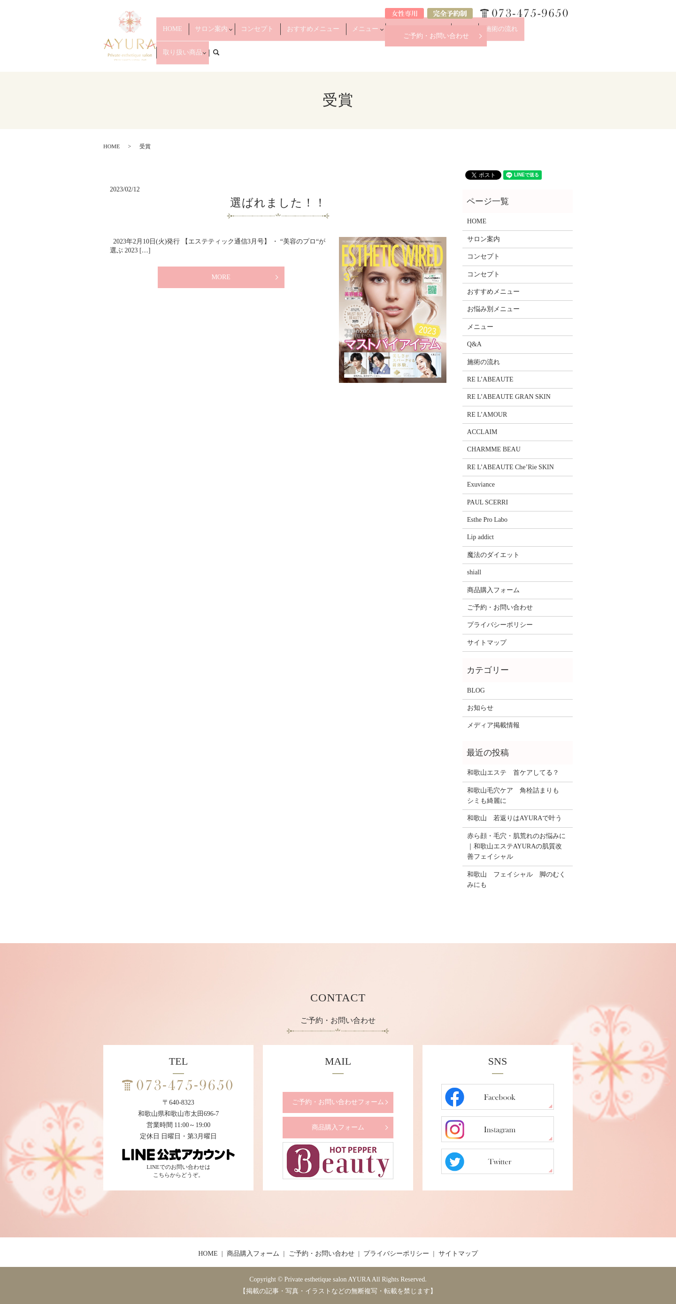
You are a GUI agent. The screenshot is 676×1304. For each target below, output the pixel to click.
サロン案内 (247, 57)
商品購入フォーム (493, 590)
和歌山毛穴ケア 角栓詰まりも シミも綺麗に (516, 795)
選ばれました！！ (278, 203)
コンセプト (289, 57)
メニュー (375, 57)
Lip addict (480, 537)
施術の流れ (493, 57)
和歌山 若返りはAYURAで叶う (514, 818)
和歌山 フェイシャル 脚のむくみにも (516, 879)
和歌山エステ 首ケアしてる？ (513, 772)
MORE (220, 277)
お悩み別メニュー (423, 57)
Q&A (465, 57)
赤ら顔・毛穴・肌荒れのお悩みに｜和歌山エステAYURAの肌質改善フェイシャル (516, 846)
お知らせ (480, 707)
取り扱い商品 (532, 57)
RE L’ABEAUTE (490, 379)
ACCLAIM (482, 431)
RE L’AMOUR (487, 414)
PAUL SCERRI (487, 502)
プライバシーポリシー (500, 624)
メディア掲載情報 (493, 725)
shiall (474, 572)
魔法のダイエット (493, 554)
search (571, 56)
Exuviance (481, 484)
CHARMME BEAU (494, 449)
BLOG (476, 690)
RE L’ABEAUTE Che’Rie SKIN (510, 467)
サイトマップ (487, 642)
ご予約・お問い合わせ (436, 35)
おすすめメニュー (333, 57)
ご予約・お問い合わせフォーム (338, 1102)
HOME (217, 57)
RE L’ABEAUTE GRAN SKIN (509, 396)
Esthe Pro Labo (487, 519)
